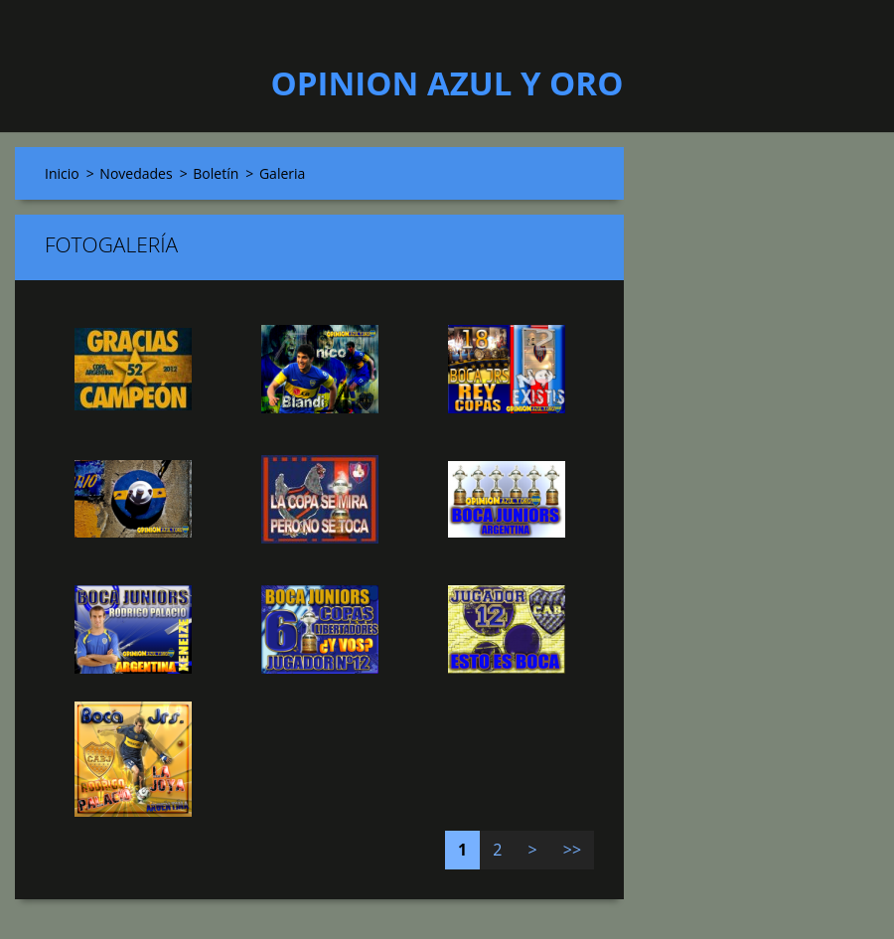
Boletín (215, 173)
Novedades (135, 173)
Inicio (62, 173)
